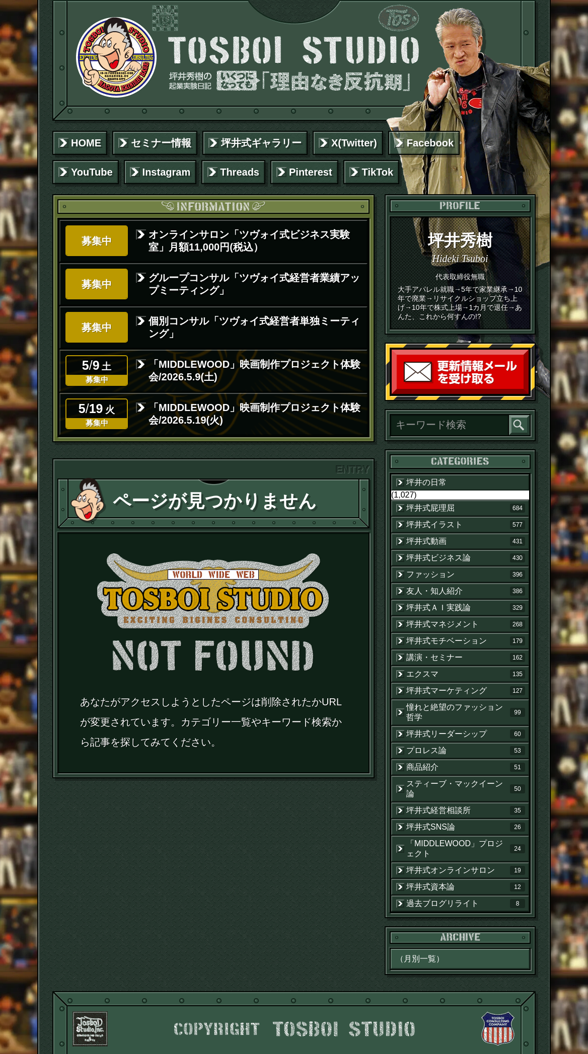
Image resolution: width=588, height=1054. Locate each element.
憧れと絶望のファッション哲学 (465, 712)
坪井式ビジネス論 (465, 557)
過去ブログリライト (465, 903)
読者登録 (526, 391)
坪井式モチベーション (465, 640)
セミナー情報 (161, 142)
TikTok (378, 172)
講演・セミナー (465, 657)
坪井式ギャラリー (261, 142)
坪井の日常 (426, 482)
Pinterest (310, 172)
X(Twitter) (354, 142)
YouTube (92, 172)
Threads (239, 172)
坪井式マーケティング (465, 690)
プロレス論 (465, 750)
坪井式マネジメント (465, 624)
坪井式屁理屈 (465, 508)
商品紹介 (465, 767)
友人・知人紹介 (465, 591)
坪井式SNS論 (465, 827)
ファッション (465, 574)
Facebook (430, 142)
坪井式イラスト (465, 524)
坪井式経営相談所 (465, 810)
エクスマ (465, 674)
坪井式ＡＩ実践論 (465, 607)
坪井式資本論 (465, 886)
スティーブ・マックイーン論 (465, 788)
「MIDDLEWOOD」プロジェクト (465, 848)
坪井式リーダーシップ (465, 734)
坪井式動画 (465, 541)
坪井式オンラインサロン (465, 870)
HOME (86, 142)
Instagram (166, 172)
